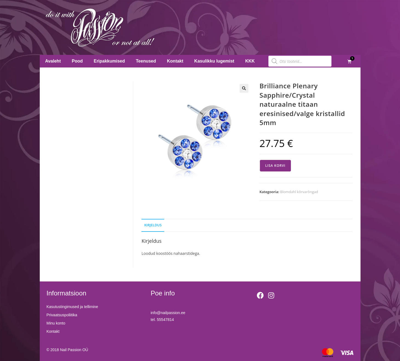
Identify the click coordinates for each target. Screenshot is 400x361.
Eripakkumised (109, 61)
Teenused (146, 61)
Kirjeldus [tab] (152, 225)
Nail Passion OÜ (74, 350)
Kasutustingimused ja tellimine (72, 306)
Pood (77, 61)
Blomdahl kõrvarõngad (299, 191)
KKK (250, 61)
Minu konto (56, 323)
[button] (244, 88)
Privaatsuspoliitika (62, 315)
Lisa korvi (275, 165)
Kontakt (175, 61)
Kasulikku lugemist (214, 61)
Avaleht (53, 61)
